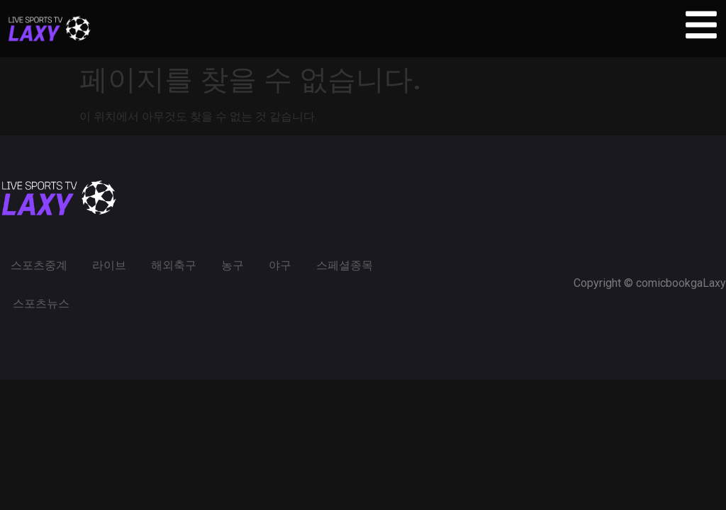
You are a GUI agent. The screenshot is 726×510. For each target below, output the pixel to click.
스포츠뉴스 (41, 303)
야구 (280, 265)
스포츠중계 (39, 265)
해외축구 (173, 265)
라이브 (109, 265)
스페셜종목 (344, 265)
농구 (232, 265)
